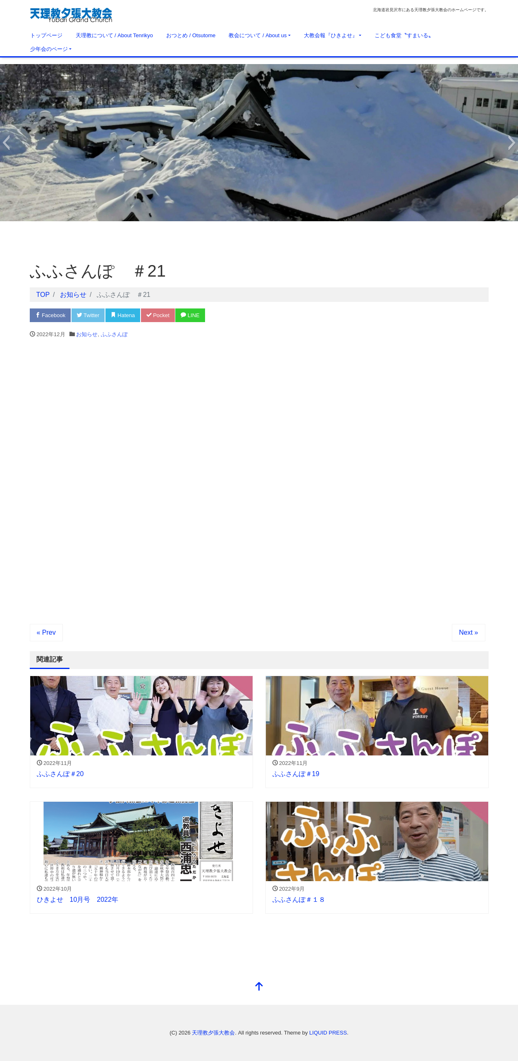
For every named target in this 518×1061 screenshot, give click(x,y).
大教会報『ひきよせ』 (331, 35)
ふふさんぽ (114, 334)
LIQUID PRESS (328, 1033)
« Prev (46, 632)
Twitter (88, 315)
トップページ (46, 35)
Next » (468, 632)
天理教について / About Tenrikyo (114, 35)
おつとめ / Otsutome (190, 35)
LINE (190, 315)
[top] (259, 987)
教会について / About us (257, 35)
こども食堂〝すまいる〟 (404, 35)
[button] (6, 142)
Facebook (50, 315)
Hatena (123, 315)
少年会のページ (49, 49)
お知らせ (87, 334)
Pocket (157, 315)
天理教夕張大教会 (213, 1033)
